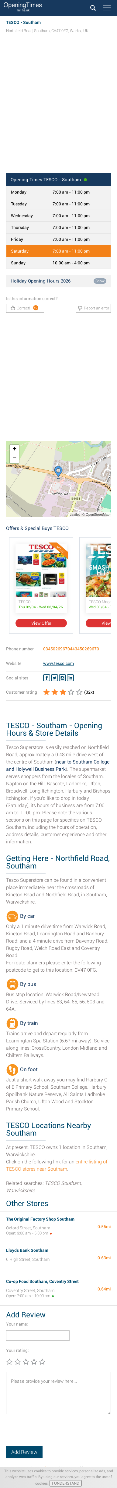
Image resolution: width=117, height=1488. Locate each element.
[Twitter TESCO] (54, 677)
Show (100, 281)
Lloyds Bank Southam (27, 1250)
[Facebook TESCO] (46, 677)
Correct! (24, 307)
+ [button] (14, 449)
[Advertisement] (58, 109)
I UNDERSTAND (65, 1483)
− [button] (14, 458)
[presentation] (52, 1434)
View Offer (41, 623)
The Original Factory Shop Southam (40, 1219)
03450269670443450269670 (71, 648)
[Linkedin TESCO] (70, 677)
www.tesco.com (58, 663)
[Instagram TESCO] (62, 677)
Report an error (93, 308)
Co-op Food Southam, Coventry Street (42, 1281)
